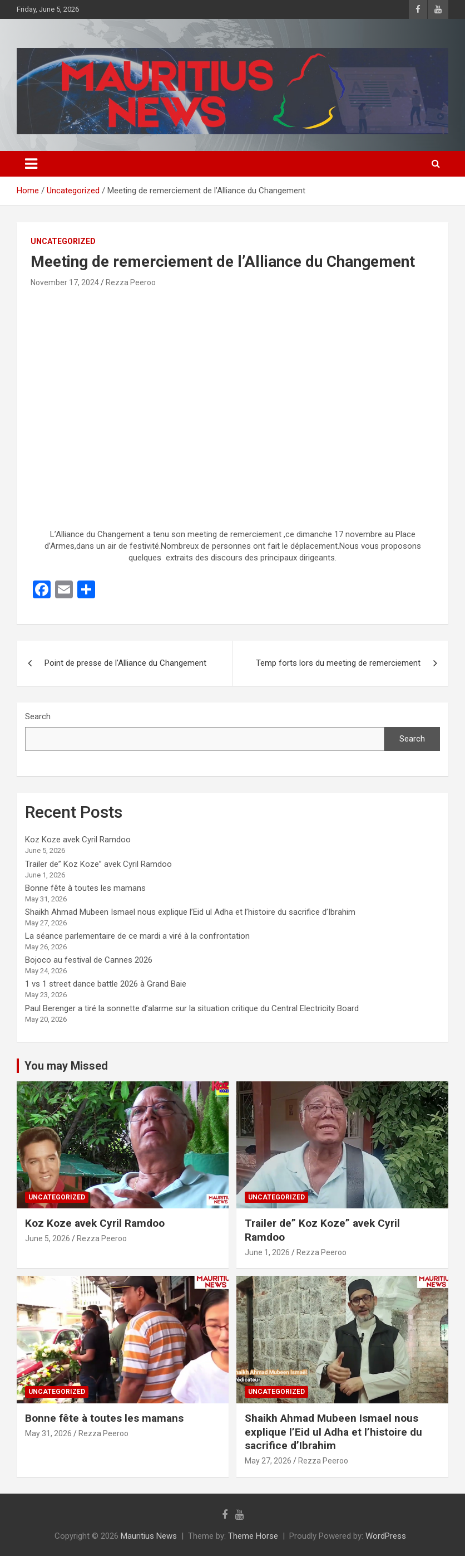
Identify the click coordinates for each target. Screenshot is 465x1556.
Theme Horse (253, 1536)
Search (38, 716)
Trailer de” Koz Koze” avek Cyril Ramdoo (98, 864)
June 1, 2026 (267, 1252)
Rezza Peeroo (131, 282)
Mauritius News (149, 1536)
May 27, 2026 (268, 1460)
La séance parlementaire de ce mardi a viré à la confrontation (137, 936)
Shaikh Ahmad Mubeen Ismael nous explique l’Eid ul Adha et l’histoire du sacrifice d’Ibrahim (190, 912)
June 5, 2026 (47, 1238)
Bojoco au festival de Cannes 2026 (88, 960)
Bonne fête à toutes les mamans (85, 888)
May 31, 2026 (48, 1433)
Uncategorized (63, 241)
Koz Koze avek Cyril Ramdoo (78, 840)
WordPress (385, 1536)
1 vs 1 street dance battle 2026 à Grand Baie (105, 984)
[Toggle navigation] (31, 164)
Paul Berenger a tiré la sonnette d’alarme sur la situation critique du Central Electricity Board (192, 1008)
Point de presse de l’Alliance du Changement (125, 663)
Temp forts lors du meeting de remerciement (338, 663)
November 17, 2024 (65, 282)
